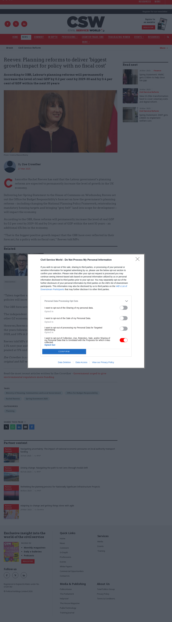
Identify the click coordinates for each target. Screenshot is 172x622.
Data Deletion (64, 362)
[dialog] (86, 311)
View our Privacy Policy (103, 362)
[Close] (138, 260)
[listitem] (86, 301)
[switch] (124, 308)
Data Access (81, 362)
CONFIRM (64, 351)
